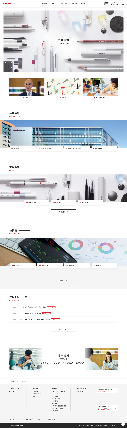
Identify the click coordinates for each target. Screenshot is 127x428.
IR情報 (83, 3)
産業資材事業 (86, 202)
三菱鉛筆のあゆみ (46, 148)
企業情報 (74, 3)
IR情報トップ (63, 281)
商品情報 (44, 3)
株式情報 (71, 266)
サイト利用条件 (29, 419)
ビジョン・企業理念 (59, 391)
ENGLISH (106, 3)
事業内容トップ (63, 212)
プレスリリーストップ (63, 329)
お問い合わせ (114, 3)
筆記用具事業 (32, 202)
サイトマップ (40, 419)
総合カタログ (37, 394)
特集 (53, 3)
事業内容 (55, 401)
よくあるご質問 (62, 3)
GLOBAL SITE (51, 419)
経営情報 (98, 266)
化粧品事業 (58, 202)
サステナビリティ (58, 408)
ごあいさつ (56, 398)
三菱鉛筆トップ (13, 381)
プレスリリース (57, 394)
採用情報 (55, 411)
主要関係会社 (99, 148)
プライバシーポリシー (15, 419)
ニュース (11, 391)
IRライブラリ (18, 266)
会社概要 (16, 148)
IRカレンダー (45, 266)
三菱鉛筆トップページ (15, 388)
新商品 (36, 391)
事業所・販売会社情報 (74, 148)
